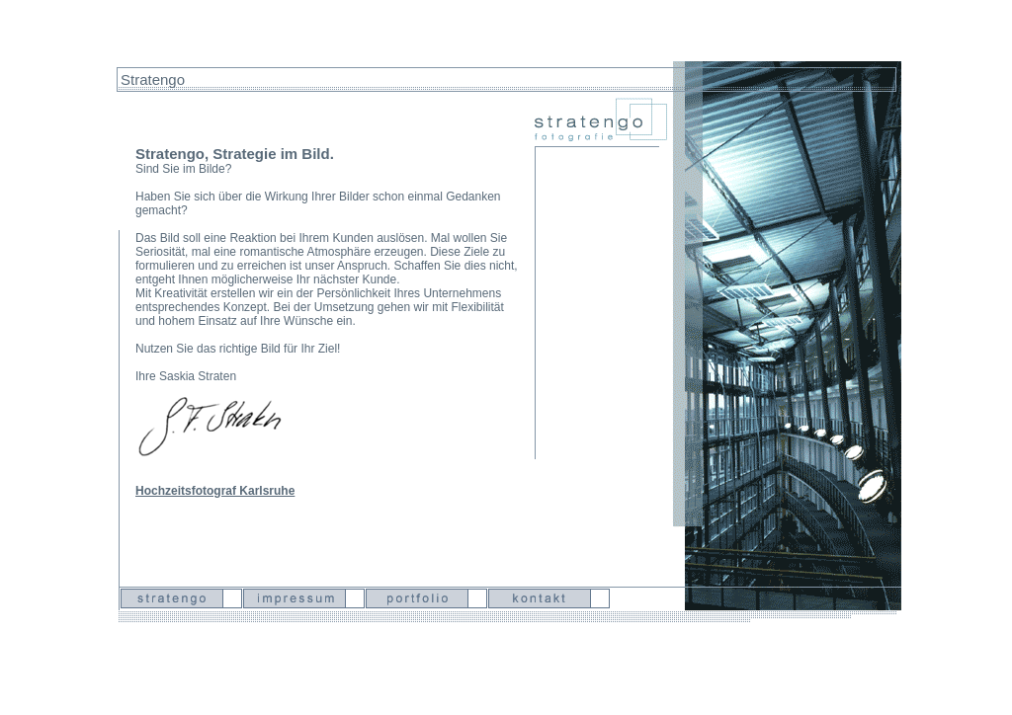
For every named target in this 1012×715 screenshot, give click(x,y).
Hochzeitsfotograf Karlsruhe (215, 489)
